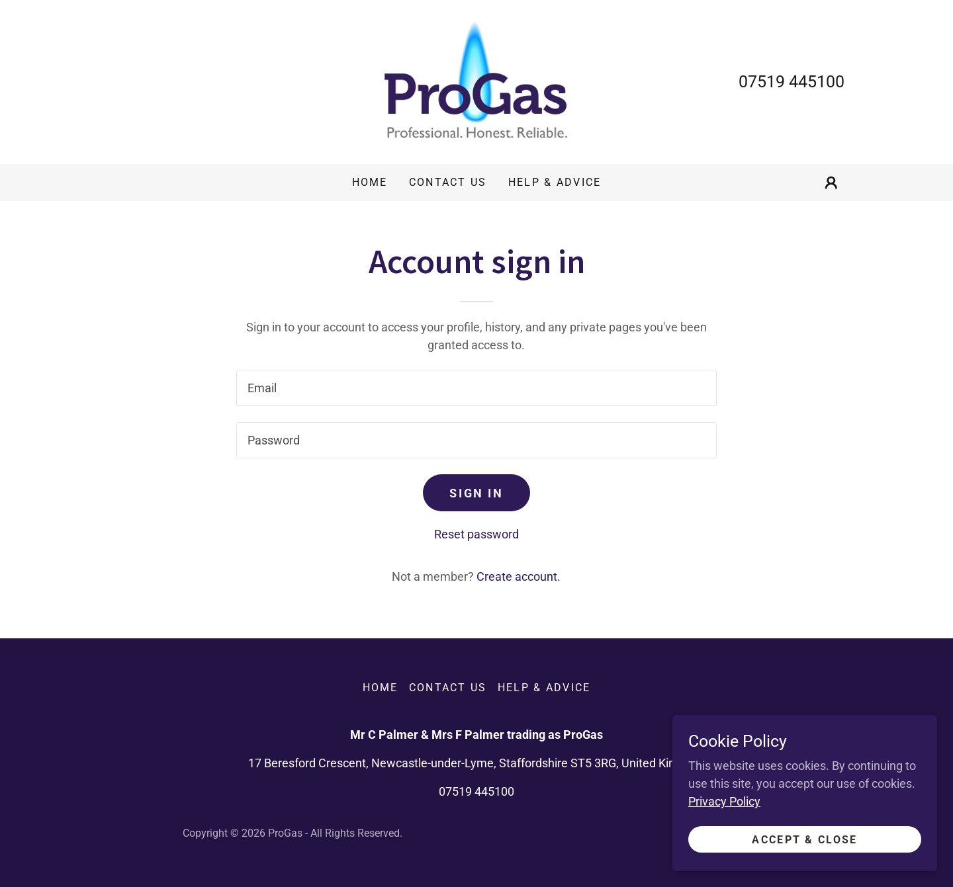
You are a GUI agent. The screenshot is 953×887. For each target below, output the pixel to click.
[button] (831, 182)
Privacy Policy (724, 801)
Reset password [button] (476, 534)
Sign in (476, 493)
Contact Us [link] (448, 182)
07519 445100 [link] (791, 81)
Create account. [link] (518, 576)
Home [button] (380, 687)
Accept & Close (804, 839)
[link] (476, 81)
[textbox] (476, 388)
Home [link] (370, 182)
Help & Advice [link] (555, 182)
